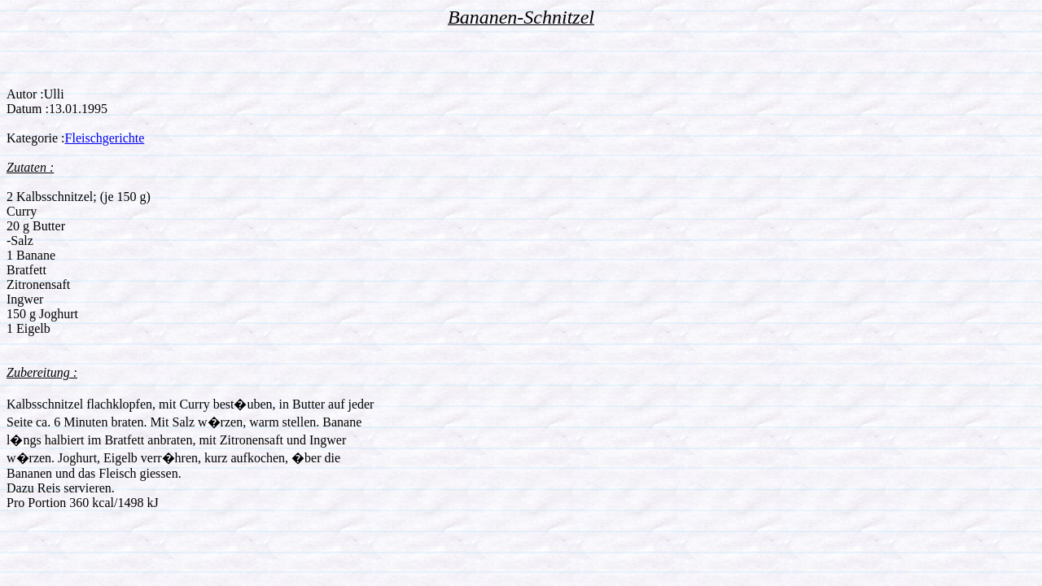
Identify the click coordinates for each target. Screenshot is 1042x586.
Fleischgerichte (105, 138)
